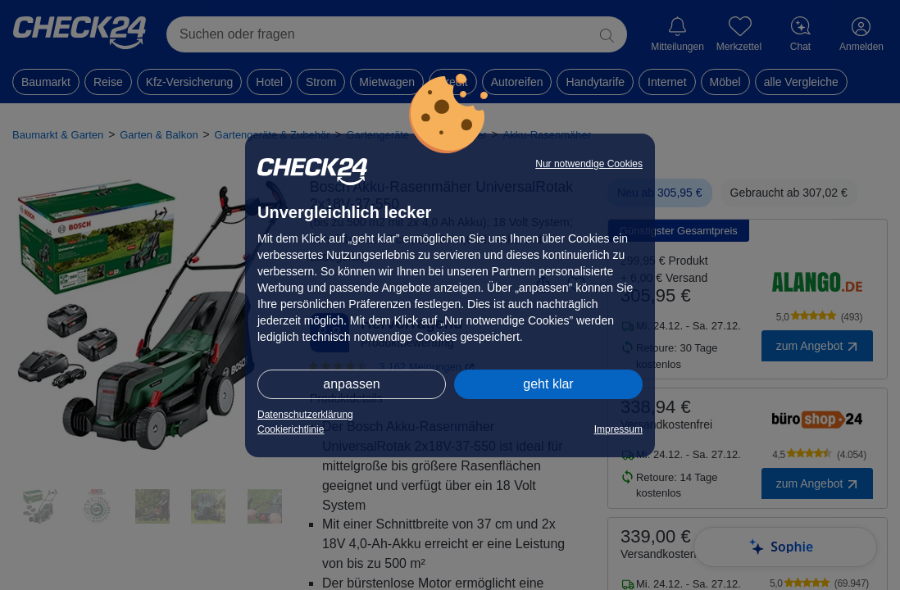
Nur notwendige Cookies (589, 164)
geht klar (548, 384)
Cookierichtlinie (290, 429)
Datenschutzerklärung (305, 414)
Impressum (618, 429)
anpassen (351, 384)
